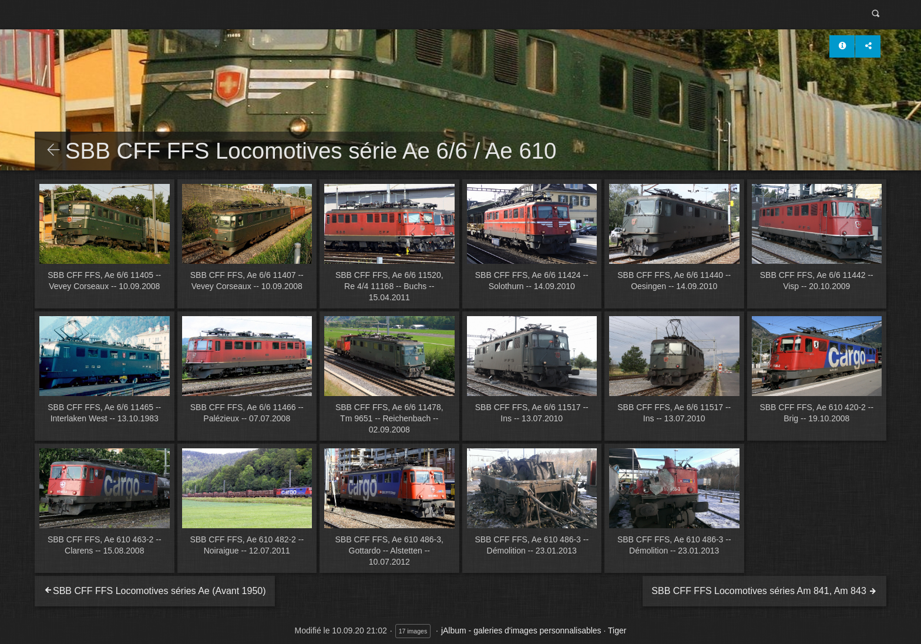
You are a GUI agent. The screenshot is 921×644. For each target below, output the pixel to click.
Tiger (617, 630)
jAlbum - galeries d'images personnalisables (521, 630)
